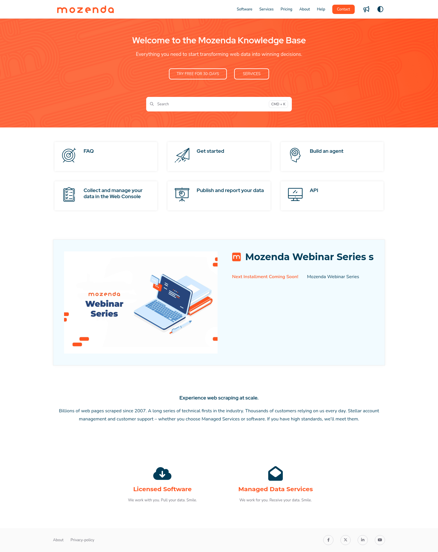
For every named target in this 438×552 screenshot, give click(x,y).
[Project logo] (85, 9)
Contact (343, 9)
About (58, 540)
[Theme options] (380, 9)
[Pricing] (286, 9)
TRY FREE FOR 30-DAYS (198, 74)
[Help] (321, 9)
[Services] (266, 9)
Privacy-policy (82, 540)
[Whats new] (366, 9)
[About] (304, 9)
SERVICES (252, 74)
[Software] (244, 9)
